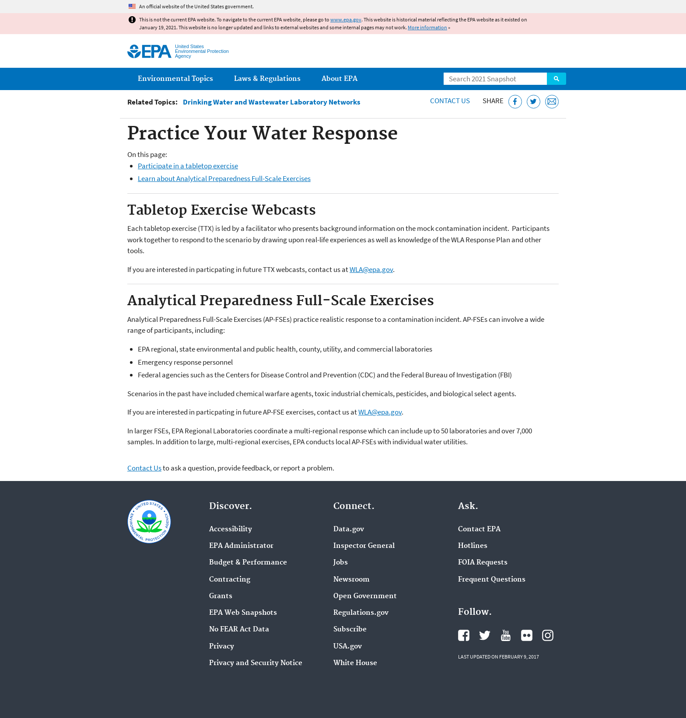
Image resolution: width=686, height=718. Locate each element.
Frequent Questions (491, 580)
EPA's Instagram (547, 635)
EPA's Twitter (484, 635)
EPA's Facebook (463, 635)
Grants (220, 596)
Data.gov (348, 529)
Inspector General (364, 546)
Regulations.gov (360, 613)
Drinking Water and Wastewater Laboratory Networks (271, 102)
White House (355, 663)
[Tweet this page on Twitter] (533, 101)
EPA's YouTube (505, 635)
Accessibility (230, 529)
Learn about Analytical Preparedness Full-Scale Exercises (224, 178)
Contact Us (450, 100)
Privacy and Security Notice (255, 663)
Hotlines (472, 546)
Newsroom (351, 580)
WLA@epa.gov (371, 269)
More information (427, 27)
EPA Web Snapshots (243, 613)
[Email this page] (552, 101)
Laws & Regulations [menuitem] (267, 79)
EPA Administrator (241, 546)
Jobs (340, 563)
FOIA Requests (483, 563)
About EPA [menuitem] (339, 79)
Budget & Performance (248, 563)
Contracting (229, 580)
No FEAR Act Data (239, 630)
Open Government (365, 596)
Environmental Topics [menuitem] (175, 79)
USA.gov (347, 647)
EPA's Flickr (526, 635)
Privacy (221, 647)
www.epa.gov (345, 19)
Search (556, 79)
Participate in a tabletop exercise (188, 166)
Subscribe (350, 630)
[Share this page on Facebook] (515, 101)
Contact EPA (479, 529)
